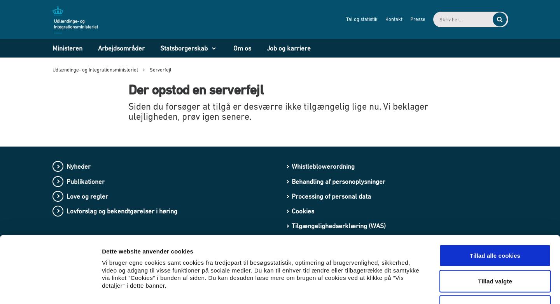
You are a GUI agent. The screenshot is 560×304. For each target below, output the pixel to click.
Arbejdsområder (121, 48)
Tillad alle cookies (495, 202)
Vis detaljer (404, 288)
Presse (411, 19)
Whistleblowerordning (323, 166)
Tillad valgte (495, 227)
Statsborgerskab (184, 48)
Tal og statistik (355, 19)
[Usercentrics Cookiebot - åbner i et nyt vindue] (50, 289)
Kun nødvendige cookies (495, 253)
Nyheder (78, 166)
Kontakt (387, 19)
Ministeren (67, 48)
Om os (242, 48)
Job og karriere (289, 48)
